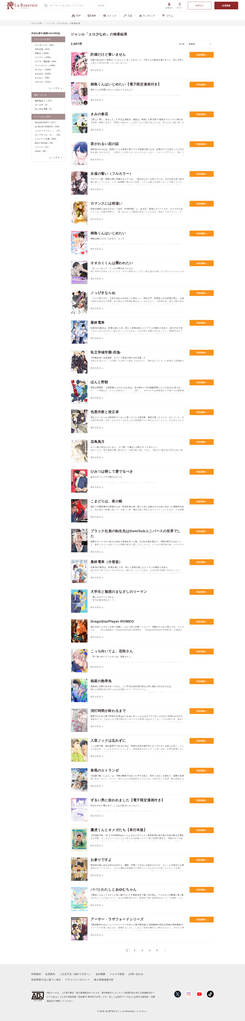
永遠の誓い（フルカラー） (112, 173)
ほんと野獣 (99, 382)
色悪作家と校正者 (105, 412)
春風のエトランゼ (105, 770)
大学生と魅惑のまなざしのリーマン (119, 591)
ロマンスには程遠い (106, 203)
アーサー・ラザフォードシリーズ (117, 919)
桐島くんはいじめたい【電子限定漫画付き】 (126, 84)
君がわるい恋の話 (105, 144)
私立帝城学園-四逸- (106, 352)
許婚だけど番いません (108, 54)
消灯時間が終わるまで (108, 711)
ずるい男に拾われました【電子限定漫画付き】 (128, 800)
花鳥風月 (98, 442)
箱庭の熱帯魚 (101, 681)
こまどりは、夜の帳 (106, 501)
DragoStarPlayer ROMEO (112, 621)
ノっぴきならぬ (103, 293)
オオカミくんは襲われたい (112, 263)
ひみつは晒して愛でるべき (112, 471)
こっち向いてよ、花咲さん (112, 651)
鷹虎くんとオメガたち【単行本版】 (119, 830)
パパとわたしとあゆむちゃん (113, 889)
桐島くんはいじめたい (108, 233)
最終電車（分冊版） (106, 562)
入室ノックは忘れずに (108, 740)
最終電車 (98, 322)
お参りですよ (101, 860)
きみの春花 (99, 114)
